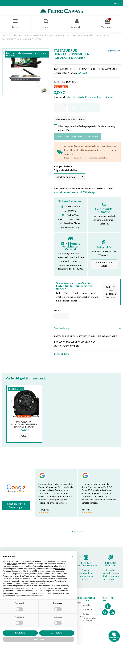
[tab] (87, 328)
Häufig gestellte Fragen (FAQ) (89, 619)
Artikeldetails (87, 354)
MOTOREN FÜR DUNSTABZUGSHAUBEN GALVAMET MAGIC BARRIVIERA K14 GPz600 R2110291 (24, 427)
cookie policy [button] (60, 569)
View (24, 436)
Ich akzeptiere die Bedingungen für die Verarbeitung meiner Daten (86, 128)
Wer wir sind (88, 610)
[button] (72, 556)
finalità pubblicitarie (59, 578)
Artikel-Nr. (60, 82)
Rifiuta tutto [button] (20, 633)
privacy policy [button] (12, 564)
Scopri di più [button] (38, 639)
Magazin (86, 605)
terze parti (41, 571)
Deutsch (116, 3)
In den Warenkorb (84, 107)
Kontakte (86, 614)
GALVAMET (85, 72)
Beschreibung (87, 328)
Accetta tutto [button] (56, 633)
